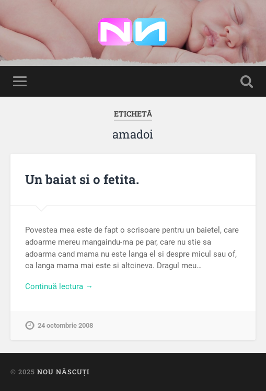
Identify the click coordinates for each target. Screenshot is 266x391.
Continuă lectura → (59, 286)
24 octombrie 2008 (65, 325)
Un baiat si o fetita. (82, 179)
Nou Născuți (63, 371)
